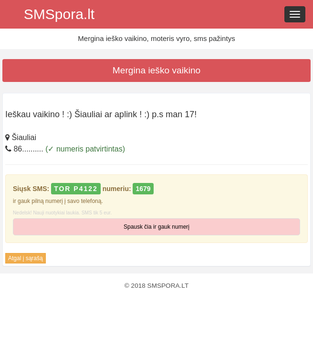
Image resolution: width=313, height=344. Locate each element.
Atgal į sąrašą (25, 258)
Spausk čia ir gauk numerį (156, 226)
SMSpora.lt (59, 14)
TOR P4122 (76, 188)
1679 (143, 188)
